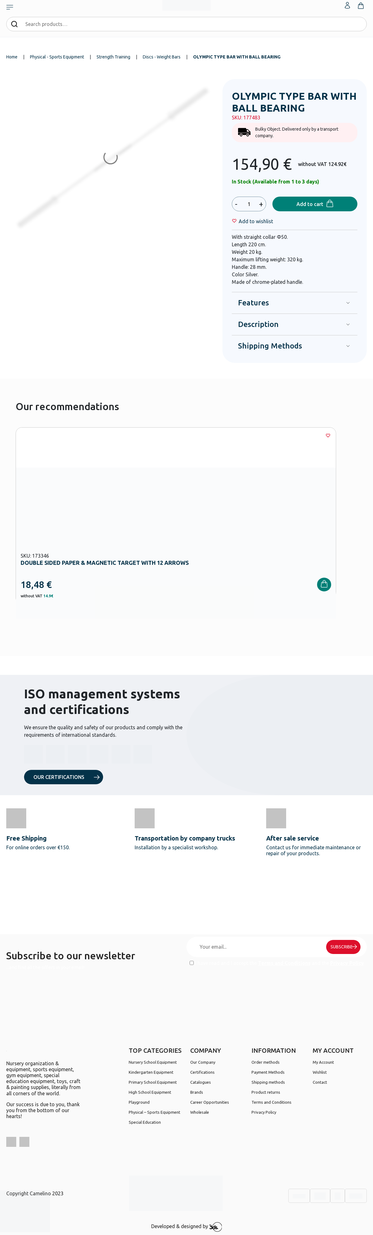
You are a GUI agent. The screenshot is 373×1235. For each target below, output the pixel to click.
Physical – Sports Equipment (154, 1112)
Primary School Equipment (153, 1082)
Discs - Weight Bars (162, 56)
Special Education (145, 1122)
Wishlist (320, 1072)
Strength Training (113, 56)
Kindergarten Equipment (151, 1072)
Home (11, 56)
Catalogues (200, 1082)
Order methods (265, 1062)
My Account (323, 1062)
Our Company (202, 1062)
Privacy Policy (347, 963)
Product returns (265, 1092)
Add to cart (309, 204)
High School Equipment (150, 1092)
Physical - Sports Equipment (57, 56)
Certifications (202, 1072)
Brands (196, 1092)
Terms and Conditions (284, 963)
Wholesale (199, 1112)
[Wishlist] (256, 221)
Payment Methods (268, 1072)
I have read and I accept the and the (277, 963)
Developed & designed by (186, 1227)
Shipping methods (268, 1082)
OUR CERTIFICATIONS (58, 777)
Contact (320, 1082)
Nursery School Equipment (153, 1062)
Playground (139, 1102)
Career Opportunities (209, 1102)
